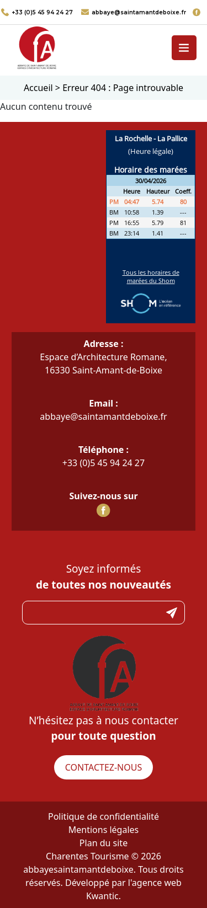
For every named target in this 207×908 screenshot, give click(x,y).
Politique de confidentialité (103, 816)
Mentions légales (103, 830)
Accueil (38, 88)
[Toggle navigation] (184, 47)
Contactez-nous (103, 767)
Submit (171, 612)
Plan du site (103, 843)
